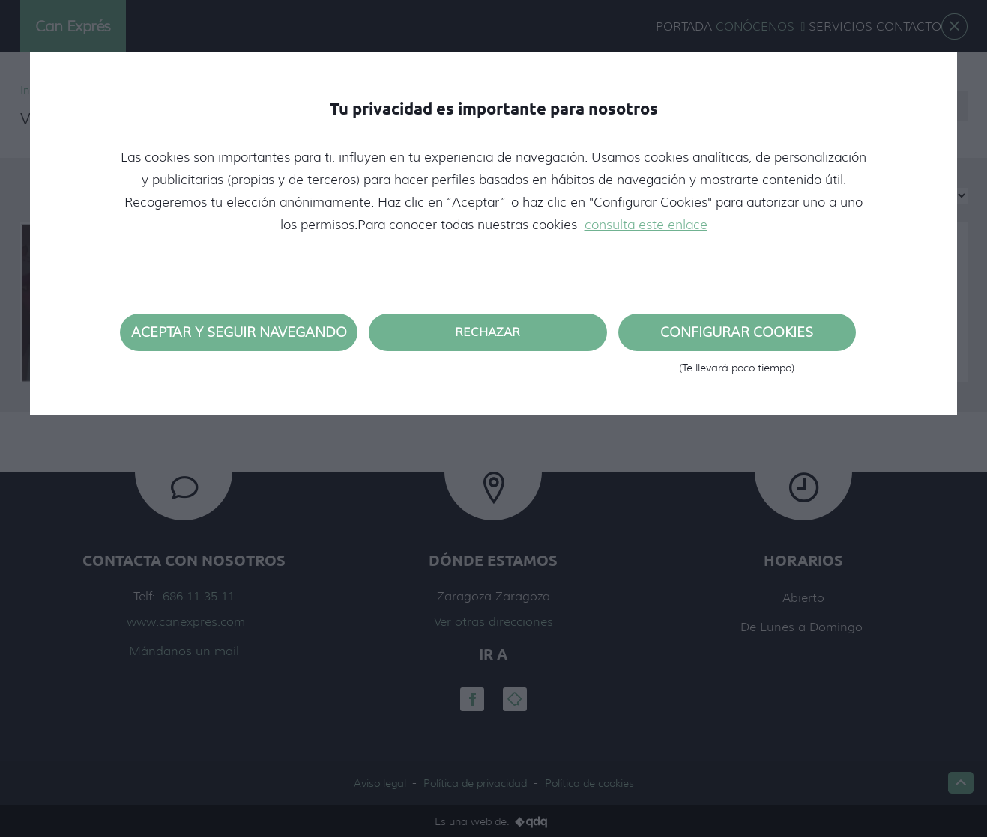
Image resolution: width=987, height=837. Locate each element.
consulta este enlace (646, 224)
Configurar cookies (737, 337)
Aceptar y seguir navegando (239, 332)
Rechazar (487, 332)
